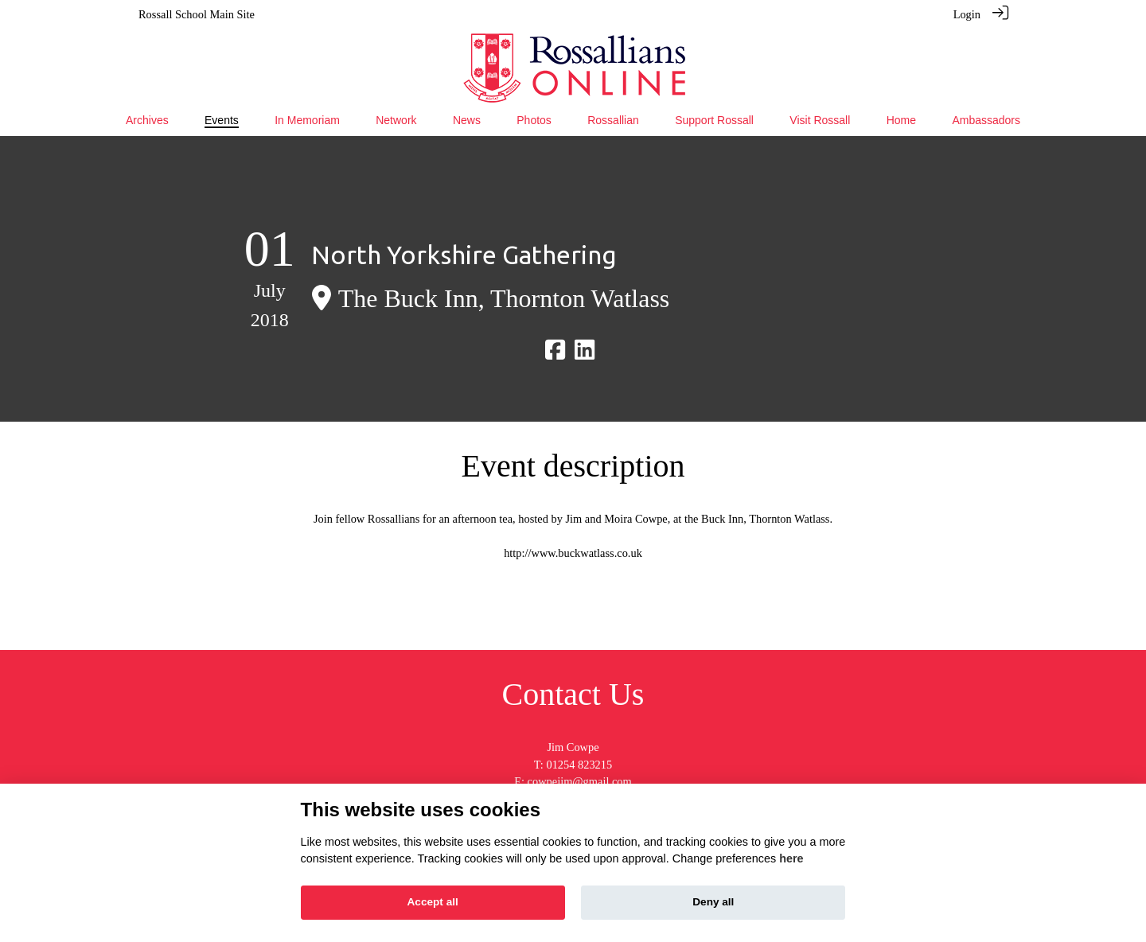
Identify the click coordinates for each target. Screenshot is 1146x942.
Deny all (713, 902)
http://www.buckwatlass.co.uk (573, 552)
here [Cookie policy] (791, 858)
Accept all (432, 902)
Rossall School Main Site (196, 14)
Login (966, 14)
